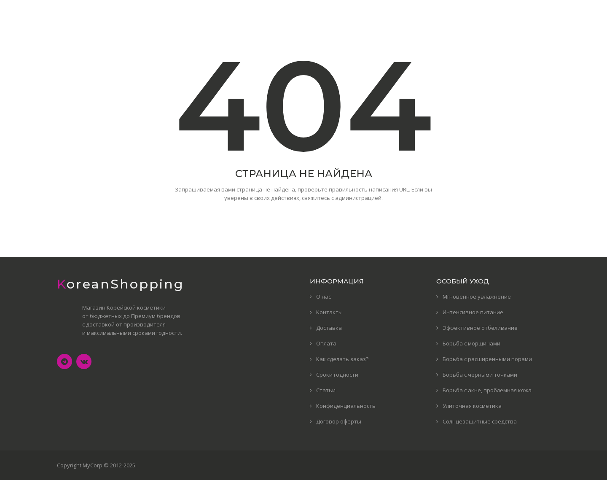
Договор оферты (338, 421)
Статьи (326, 390)
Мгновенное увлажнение (477, 296)
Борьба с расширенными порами (487, 359)
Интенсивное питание (473, 312)
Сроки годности (337, 374)
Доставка (329, 328)
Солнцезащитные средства (480, 421)
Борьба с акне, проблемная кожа (487, 390)
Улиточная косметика (472, 406)
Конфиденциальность (346, 406)
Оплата (326, 343)
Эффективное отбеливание (480, 328)
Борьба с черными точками (480, 374)
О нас (323, 296)
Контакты (329, 312)
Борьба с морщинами (471, 343)
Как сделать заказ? (342, 359)
